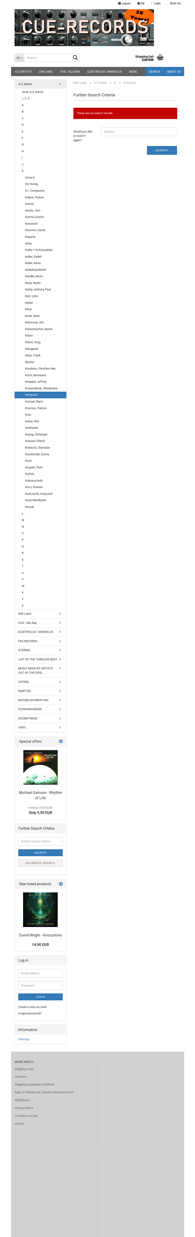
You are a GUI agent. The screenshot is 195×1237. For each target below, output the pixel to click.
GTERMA (24, 650)
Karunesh (31, 223)
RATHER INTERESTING (33, 700)
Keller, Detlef (33, 256)
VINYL (22, 727)
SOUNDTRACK (27, 718)
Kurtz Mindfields (35, 500)
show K (30, 177)
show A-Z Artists (32, 92)
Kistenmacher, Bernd (38, 329)
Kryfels (29, 474)
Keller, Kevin (33, 263)
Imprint (19, 1123)
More (133, 71)
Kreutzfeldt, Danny (37, 454)
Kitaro (29, 335)
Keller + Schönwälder (39, 250)
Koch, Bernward (35, 375)
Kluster (29, 362)
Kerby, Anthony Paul (38, 289)
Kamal (29, 204)
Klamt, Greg (32, 342)
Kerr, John (31, 296)
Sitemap (23, 1039)
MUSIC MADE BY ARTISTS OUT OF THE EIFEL (35, 670)
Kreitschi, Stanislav (37, 447)
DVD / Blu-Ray (70, 71)
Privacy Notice (24, 1108)
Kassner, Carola (35, 230)
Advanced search (40, 863)
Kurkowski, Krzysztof (39, 493)
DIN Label (46, 71)
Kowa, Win (32, 421)
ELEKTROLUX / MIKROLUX (104, 71)
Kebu (28, 243)
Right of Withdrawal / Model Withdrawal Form (44, 1092)
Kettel (29, 302)
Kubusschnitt (33, 480)
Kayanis (30, 236)
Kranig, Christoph (36, 434)
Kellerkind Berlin (35, 269)
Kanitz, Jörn (32, 210)
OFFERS (23, 682)
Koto (28, 414)
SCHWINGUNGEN (30, 709)
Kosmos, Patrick (36, 408)
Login (40, 997)
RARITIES (24, 691)
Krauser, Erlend (35, 441)
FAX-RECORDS (27, 641)
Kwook (29, 507)
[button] (141, 3)
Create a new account (32, 1007)
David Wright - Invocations (40, 935)
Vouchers (21, 1076)
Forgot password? (30, 1013)
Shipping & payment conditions (35, 1084)
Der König (31, 184)
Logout (124, 3)
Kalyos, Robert (34, 197)
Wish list (174, 3)
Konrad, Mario (34, 401)
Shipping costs (24, 1069)
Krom (28, 460)
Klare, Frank (33, 355)
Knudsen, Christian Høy (40, 368)
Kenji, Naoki (33, 283)
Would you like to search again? (82, 136)
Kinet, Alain (32, 316)
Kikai (28, 309)
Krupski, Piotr (33, 467)
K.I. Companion (35, 190)
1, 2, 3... (26, 98)
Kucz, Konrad (33, 487)
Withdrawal (22, 1100)
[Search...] (19, 58)
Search (154, 71)
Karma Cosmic (34, 217)
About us (174, 71)
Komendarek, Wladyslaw (41, 388)
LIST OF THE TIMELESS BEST (37, 659)
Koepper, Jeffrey (36, 381)
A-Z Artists (23, 71)
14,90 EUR (40, 944)
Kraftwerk (31, 427)
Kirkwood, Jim (34, 322)
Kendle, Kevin (34, 276)
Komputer (31, 394)
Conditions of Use (26, 1116)
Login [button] (156, 3)
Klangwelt (31, 349)
